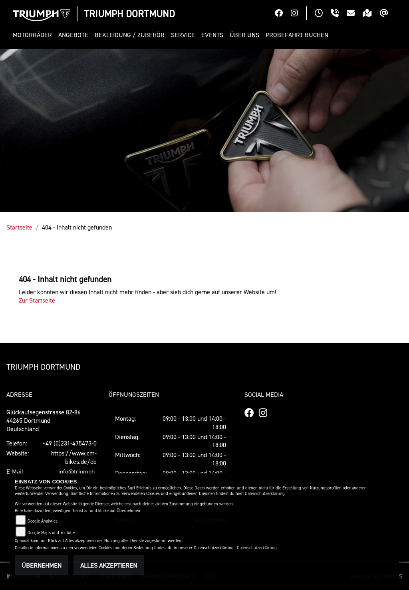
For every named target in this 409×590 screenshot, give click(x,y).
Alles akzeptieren (108, 565)
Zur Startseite (37, 300)
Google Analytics (43, 521)
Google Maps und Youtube (51, 532)
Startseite (19, 227)
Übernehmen (42, 565)
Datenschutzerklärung (265, 493)
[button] (34, 35)
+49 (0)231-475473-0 (69, 443)
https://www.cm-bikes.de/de (74, 457)
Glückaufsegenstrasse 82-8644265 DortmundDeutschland (43, 420)
